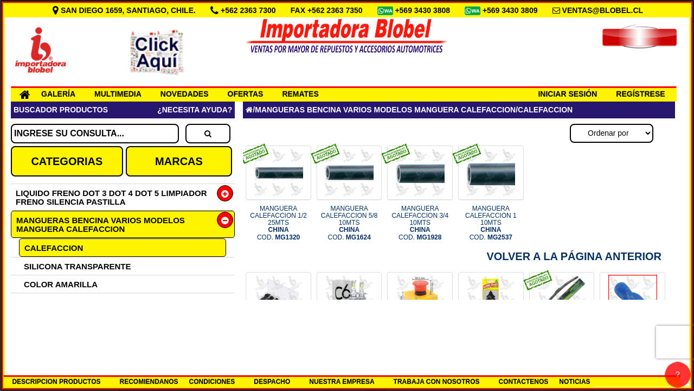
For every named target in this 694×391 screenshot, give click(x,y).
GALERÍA (58, 94)
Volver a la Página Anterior (573, 256)
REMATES (300, 94)
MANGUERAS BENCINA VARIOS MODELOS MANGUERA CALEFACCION (100, 225)
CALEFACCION (53, 248)
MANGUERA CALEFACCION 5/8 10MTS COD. (349, 223)
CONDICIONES (212, 382)
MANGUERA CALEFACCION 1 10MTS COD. (491, 223)
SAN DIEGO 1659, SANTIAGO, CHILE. (125, 10)
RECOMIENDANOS (149, 382)
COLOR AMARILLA (61, 284)
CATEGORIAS (66, 161)
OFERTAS (246, 94)
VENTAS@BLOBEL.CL (603, 10)
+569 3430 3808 (423, 10)
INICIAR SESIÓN (567, 94)
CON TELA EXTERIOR (66, 320)
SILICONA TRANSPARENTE (77, 266)
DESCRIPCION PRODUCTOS (56, 382)
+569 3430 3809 (511, 10)
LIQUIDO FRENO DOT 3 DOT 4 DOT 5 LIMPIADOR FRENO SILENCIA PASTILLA (111, 197)
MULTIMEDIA (118, 94)
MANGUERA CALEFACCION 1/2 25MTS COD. (278, 223)
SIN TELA (42, 302)
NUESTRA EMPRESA (341, 382)
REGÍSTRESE (640, 94)
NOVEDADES (184, 94)
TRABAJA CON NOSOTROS (437, 382)
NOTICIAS (574, 382)
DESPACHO (272, 382)
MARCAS (179, 161)
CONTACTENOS (524, 382)
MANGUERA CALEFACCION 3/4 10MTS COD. (419, 223)
